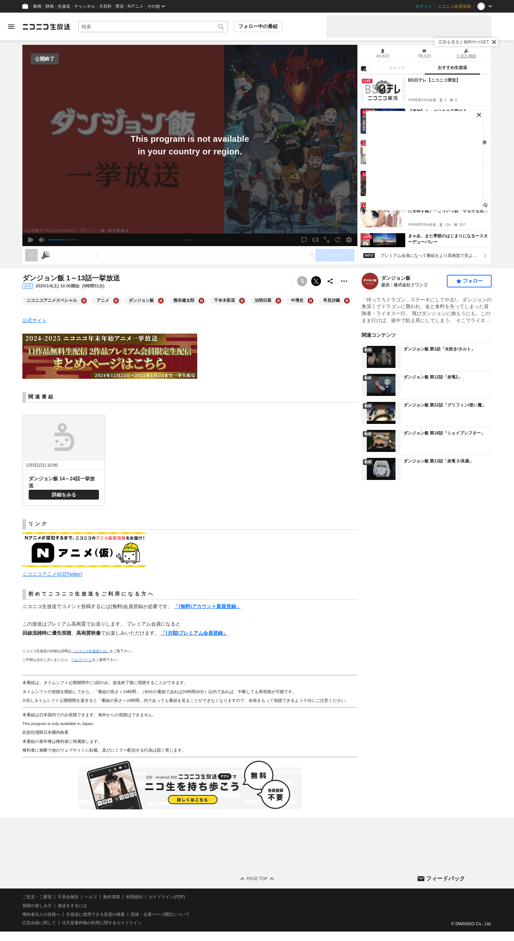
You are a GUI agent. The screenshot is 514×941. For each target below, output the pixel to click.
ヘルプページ (81, 660)
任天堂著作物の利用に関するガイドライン (102, 923)
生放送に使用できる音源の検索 (95, 914)
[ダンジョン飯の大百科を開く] (161, 301)
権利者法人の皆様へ (41, 914)
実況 (119, 6)
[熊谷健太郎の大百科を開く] (201, 301)
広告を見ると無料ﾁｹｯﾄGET (463, 42)
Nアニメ (135, 6)
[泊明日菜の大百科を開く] (278, 301)
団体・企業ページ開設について (160, 914)
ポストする (316, 281)
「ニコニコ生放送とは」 (90, 651)
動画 (37, 6)
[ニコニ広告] (45, 255)
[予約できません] (302, 281)
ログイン (423, 6)
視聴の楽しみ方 (37, 905)
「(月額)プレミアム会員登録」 (194, 633)
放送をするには (72, 906)
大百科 (105, 6)
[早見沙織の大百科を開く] (347, 301)
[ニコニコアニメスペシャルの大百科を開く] (84, 301)
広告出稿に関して (39, 922)
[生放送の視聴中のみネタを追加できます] (31, 255)
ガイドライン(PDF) (167, 897)
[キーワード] (153, 26)
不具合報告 (68, 897)
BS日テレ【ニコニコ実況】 (434, 80)
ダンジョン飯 (396, 278)
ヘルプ (91, 897)
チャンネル (84, 6)
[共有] (330, 281)
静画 (49, 6)
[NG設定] (363, 68)
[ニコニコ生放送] (46, 26)
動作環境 (111, 897)
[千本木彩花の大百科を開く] (242, 301)
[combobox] (153, 26)
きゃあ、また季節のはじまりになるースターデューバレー (448, 238)
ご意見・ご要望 (37, 896)
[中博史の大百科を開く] (310, 301)
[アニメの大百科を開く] (116, 301)
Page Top (257, 878)
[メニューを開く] (11, 27)
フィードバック (445, 878)
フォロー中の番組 (258, 26)
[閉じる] (494, 42)
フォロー (473, 281)
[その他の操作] (344, 281)
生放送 (64, 6)
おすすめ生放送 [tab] (452, 67)
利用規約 (134, 897)
